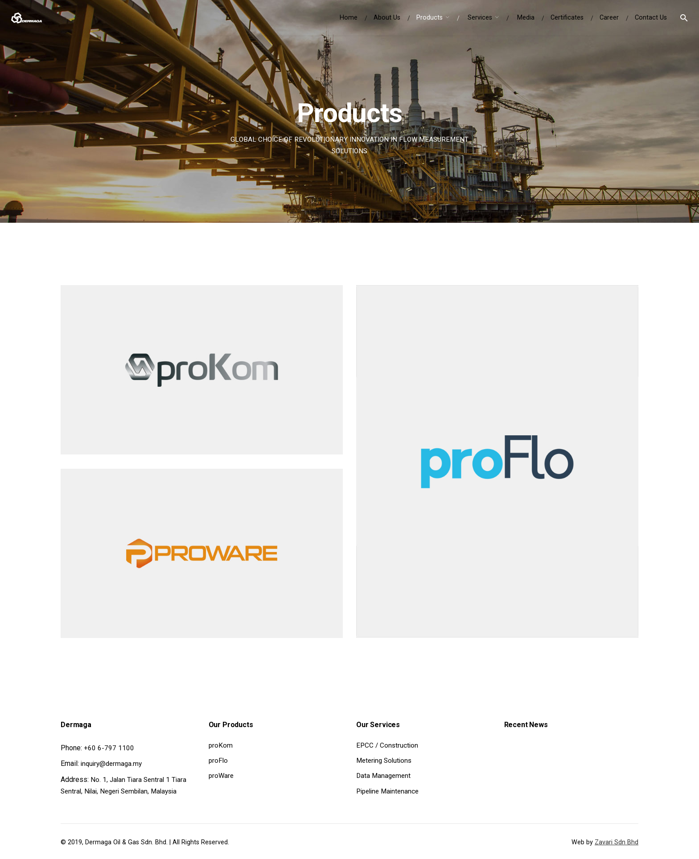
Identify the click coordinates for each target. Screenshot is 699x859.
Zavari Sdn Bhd (616, 842)
